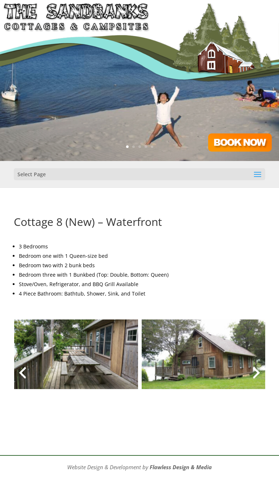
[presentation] (22, 372)
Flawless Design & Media (181, 467)
